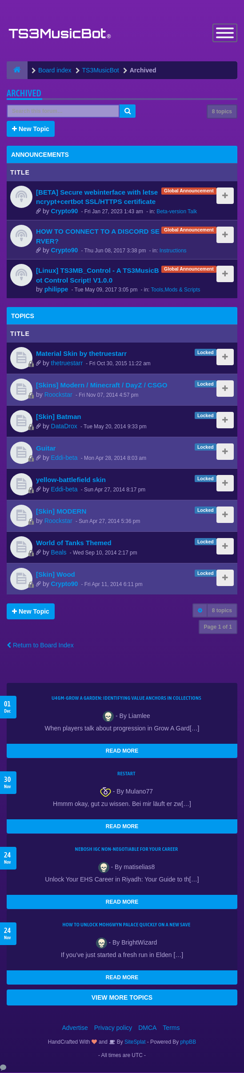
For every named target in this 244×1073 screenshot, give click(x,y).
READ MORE (122, 751)
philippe (56, 289)
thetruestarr (67, 363)
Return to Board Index (40, 645)
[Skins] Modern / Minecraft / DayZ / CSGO (102, 385)
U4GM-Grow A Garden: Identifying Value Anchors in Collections (126, 698)
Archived (24, 93)
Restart (126, 774)
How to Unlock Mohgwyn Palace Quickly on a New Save (126, 925)
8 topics (222, 111)
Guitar (46, 448)
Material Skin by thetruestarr (81, 354)
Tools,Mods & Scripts (175, 290)
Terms (171, 1028)
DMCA (147, 1028)
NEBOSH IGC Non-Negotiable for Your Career (126, 849)
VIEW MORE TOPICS (122, 997)
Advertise (75, 1028)
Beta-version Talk (176, 211)
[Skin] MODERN (61, 511)
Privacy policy (113, 1028)
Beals (59, 552)
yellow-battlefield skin (71, 480)
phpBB (188, 1042)
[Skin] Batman (58, 417)
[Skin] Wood (55, 574)
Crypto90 (64, 211)
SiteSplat (134, 1042)
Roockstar (58, 394)
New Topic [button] (30, 128)
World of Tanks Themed (74, 543)
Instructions (173, 250)
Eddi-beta (64, 457)
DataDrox (64, 426)
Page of (218, 627)
